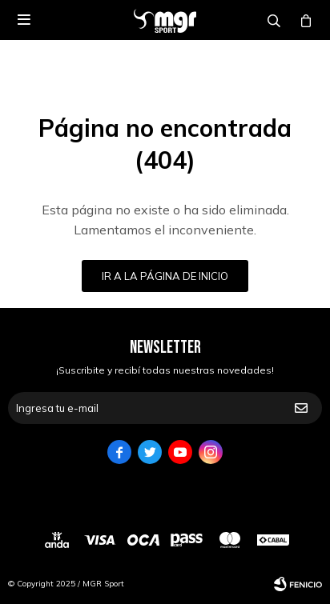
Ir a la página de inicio (165, 276)
